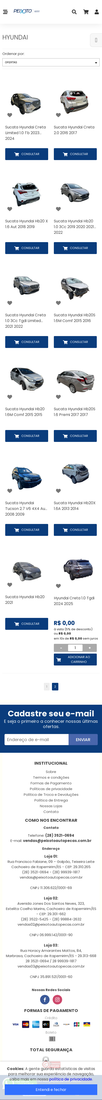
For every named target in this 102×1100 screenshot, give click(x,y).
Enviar (83, 740)
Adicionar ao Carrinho (79, 659)
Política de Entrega (51, 800)
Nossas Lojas (51, 805)
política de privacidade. (71, 1079)
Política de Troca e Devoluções (51, 794)
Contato (51, 811)
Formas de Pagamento (51, 783)
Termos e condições (51, 777)
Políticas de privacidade (51, 788)
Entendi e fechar (51, 1089)
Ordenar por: (13, 53)
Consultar (30, 154)
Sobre (51, 771)
